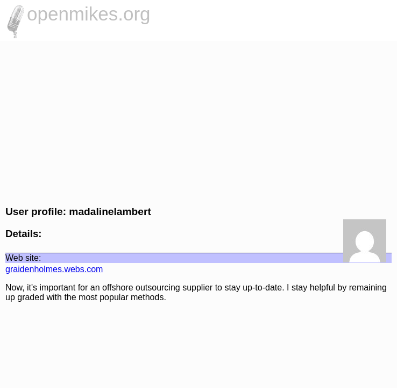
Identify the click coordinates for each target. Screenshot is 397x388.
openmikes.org (89, 13)
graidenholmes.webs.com (54, 269)
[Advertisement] (198, 121)
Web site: (23, 257)
